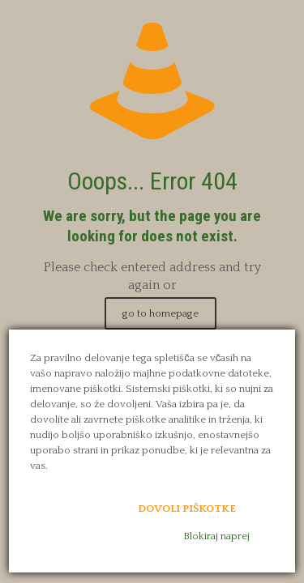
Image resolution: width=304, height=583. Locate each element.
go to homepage (160, 313)
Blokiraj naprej (216, 536)
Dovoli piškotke (187, 508)
